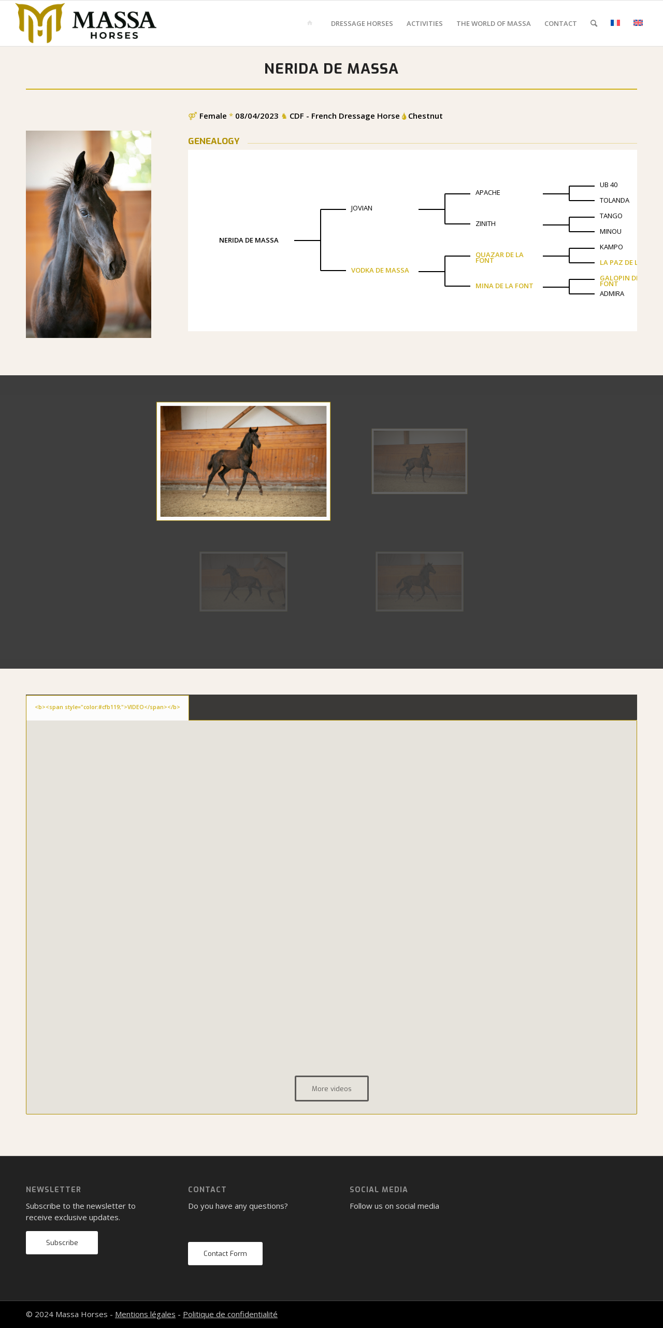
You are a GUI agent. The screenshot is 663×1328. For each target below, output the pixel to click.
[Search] (594, 23)
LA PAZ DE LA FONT (631, 262)
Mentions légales (145, 1314)
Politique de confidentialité (230, 1314)
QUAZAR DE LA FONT (499, 257)
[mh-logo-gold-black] (85, 23)
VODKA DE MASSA (380, 270)
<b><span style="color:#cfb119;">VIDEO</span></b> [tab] (107, 707)
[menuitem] (311, 23)
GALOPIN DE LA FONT (625, 280)
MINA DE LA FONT (504, 285)
